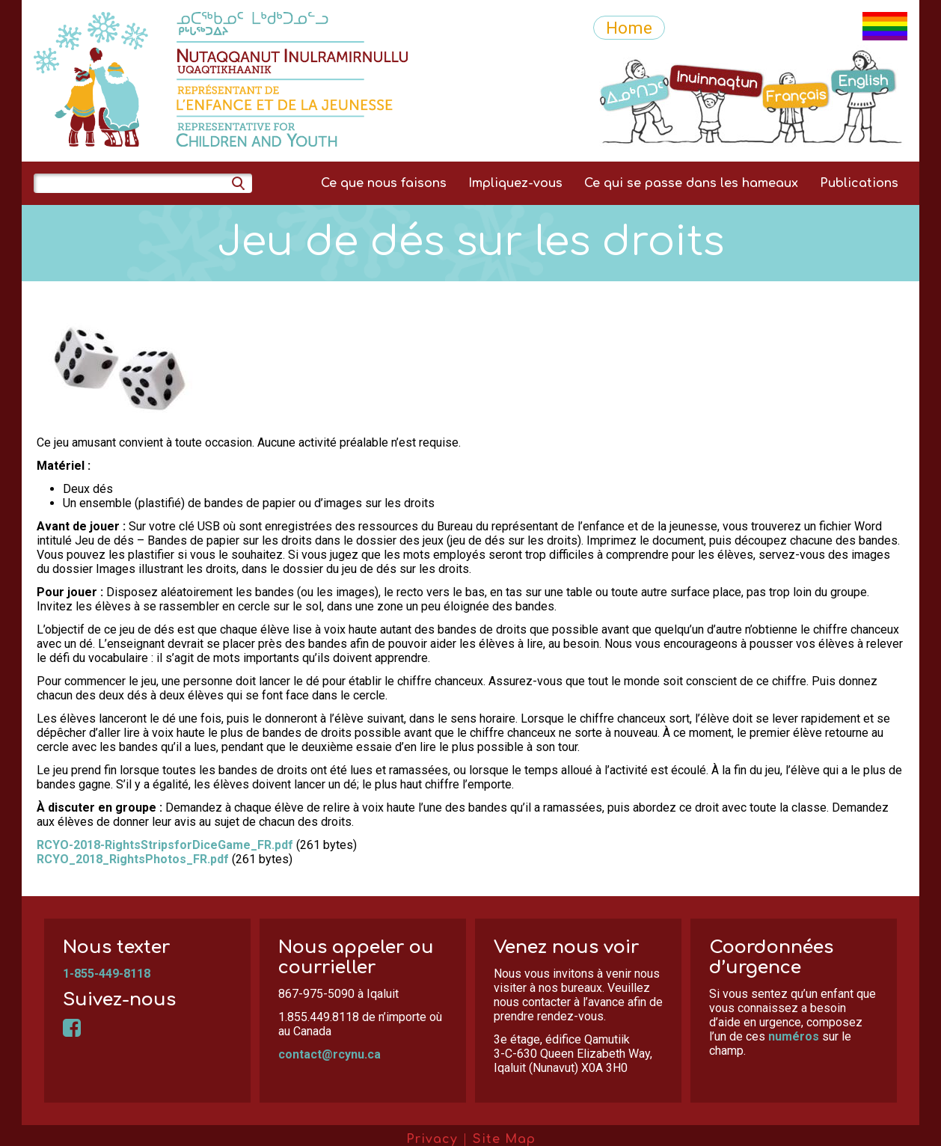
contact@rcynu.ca (329, 1054)
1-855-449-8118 (106, 973)
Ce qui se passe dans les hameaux (691, 183)
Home (629, 27)
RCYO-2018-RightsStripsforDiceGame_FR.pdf (165, 845)
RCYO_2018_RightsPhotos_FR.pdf (133, 859)
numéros (793, 1036)
